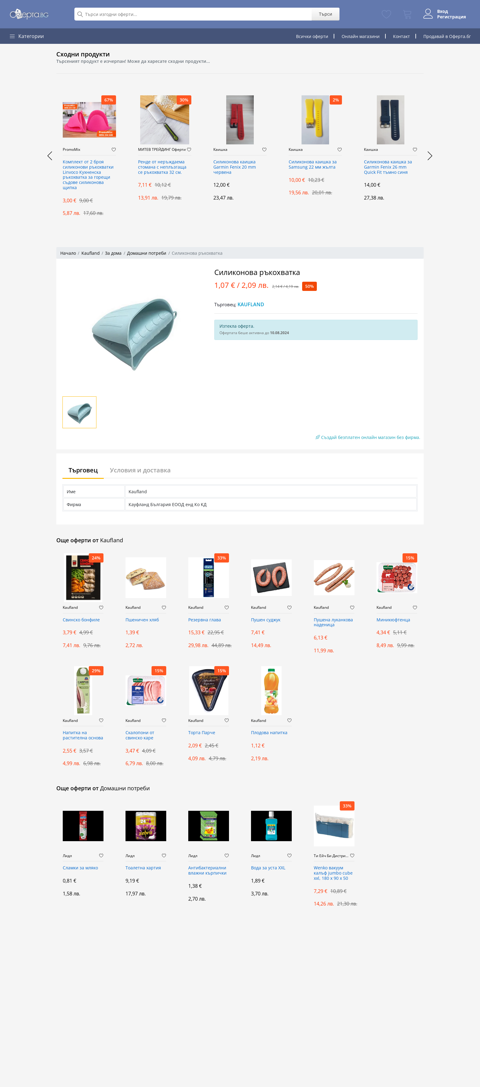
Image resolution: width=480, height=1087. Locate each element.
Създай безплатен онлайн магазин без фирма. (368, 437)
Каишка (220, 149)
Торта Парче (201, 732)
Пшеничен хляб (142, 620)
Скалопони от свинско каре (140, 735)
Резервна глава (204, 620)
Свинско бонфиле (81, 620)
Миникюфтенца (393, 620)
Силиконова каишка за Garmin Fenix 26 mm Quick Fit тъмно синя (388, 167)
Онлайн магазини (361, 36)
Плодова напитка (269, 732)
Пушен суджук (265, 620)
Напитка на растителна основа (83, 735)
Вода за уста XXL (268, 868)
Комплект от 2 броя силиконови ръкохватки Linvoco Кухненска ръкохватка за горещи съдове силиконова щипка (88, 174)
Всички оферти (312, 36)
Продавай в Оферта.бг (447, 36)
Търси (325, 14)
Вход (442, 11)
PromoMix (71, 149)
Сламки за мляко (80, 868)
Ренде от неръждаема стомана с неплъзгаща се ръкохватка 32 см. (162, 167)
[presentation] (50, 156)
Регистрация (451, 17)
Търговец (83, 470)
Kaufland (90, 253)
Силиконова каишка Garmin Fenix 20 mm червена (234, 167)
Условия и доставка (140, 470)
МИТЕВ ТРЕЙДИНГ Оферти (162, 149)
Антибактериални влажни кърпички (207, 870)
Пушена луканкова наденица (333, 622)
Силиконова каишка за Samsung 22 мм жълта (313, 164)
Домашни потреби (146, 253)
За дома (113, 253)
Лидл (67, 856)
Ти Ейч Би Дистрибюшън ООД (332, 856)
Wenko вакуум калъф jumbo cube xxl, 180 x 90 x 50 (333, 873)
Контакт (401, 36)
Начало (68, 253)
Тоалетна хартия (143, 868)
